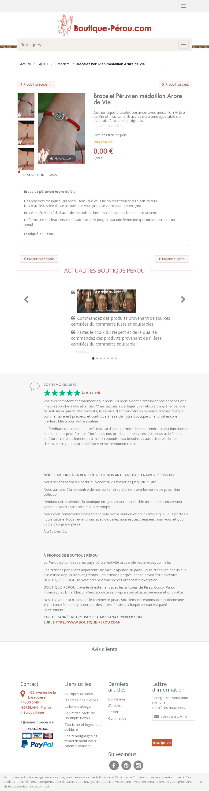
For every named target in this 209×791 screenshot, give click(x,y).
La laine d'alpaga (77, 706)
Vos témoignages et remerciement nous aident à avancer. (80, 741)
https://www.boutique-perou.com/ (86, 622)
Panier (113, 711)
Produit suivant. (175, 84)
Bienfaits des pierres (81, 700)
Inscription (162, 742)
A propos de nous (78, 693)
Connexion (116, 699)
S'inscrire (115, 705)
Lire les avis (91, 392)
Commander (118, 718)
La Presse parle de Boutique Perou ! (79, 715)
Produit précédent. (35, 84)
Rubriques (30, 44)
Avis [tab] (53, 175)
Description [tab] (34, 175)
